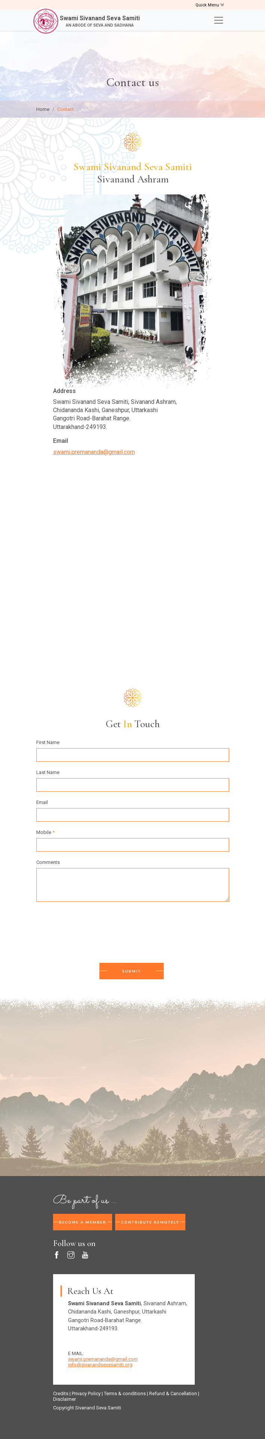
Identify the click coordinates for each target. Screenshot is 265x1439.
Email (42, 802)
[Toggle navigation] (218, 20)
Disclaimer (64, 1399)
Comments (48, 862)
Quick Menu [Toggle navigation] (209, 4)
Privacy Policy (86, 1393)
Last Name (47, 772)
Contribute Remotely (150, 1222)
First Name (47, 742)
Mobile (45, 832)
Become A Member (82, 1222)
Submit (131, 971)
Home (42, 109)
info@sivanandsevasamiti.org (100, 1364)
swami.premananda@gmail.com (94, 452)
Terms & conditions (125, 1393)
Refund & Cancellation (173, 1393)
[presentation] (93, 933)
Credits (60, 1393)
